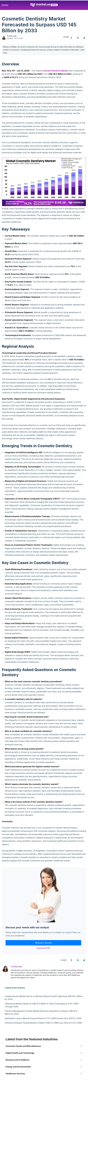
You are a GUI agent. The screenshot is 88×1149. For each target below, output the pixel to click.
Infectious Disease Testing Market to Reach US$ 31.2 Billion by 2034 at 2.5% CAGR (43, 1023)
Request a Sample (43, 943)
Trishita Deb (11, 36)
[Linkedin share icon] (78, 38)
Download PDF (43, 948)
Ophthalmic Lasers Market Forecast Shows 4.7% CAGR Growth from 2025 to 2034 (43, 1018)
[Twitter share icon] (84, 38)
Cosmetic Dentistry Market (55, 70)
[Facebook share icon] (71, 38)
